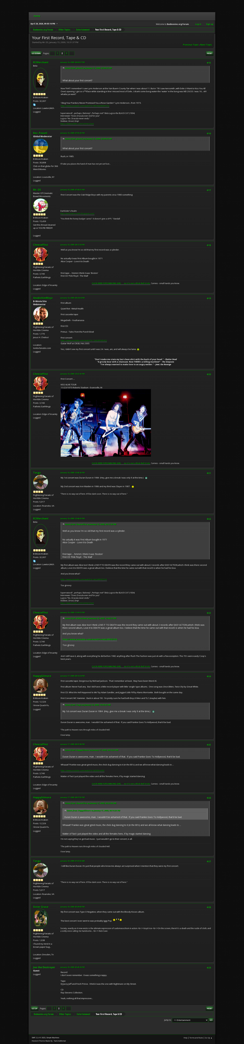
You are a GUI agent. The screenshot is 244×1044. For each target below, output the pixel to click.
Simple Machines (52, 1038)
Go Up (34, 1008)
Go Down (36, 53)
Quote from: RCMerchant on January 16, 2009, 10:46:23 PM (90, 618)
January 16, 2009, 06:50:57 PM (72, 62)
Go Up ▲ (208, 1038)
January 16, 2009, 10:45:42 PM (72, 472)
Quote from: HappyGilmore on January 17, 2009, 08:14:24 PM (91, 750)
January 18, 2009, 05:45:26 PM (72, 967)
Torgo (37, 472)
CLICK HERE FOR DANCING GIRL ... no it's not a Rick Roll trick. (121, 283)
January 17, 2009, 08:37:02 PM (72, 797)
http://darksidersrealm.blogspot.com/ (77, 213)
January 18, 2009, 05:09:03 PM (72, 907)
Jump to (167, 1020)
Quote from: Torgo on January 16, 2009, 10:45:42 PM (88, 705)
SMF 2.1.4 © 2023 (38, 1038)
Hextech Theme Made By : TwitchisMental (49, 1041)
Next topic (206, 44)
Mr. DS (37, 189)
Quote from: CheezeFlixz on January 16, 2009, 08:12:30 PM (90, 524)
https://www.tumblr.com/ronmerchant (77, 123)
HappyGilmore (42, 676)
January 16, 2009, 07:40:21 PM (72, 189)
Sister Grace (40, 907)
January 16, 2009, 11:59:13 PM (72, 612)
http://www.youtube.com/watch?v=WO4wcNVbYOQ (85, 105)
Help (186, 1038)
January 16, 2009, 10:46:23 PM (72, 518)
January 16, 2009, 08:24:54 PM (72, 298)
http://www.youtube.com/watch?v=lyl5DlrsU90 (82, 770)
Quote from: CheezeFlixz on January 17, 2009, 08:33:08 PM (90, 803)
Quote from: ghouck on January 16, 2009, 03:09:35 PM (88, 68)
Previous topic (191, 44)
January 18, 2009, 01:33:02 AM (72, 861)
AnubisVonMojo (43, 298)
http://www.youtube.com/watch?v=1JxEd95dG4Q (84, 340)
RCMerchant (41, 62)
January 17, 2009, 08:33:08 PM (72, 744)
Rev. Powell (40, 133)
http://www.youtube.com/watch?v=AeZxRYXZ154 (84, 579)
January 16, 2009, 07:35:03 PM (72, 133)
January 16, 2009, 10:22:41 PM (72, 374)
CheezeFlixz (40, 244)
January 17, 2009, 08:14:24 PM (72, 676)
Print (209, 53)
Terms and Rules (196, 1038)
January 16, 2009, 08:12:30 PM (72, 244)
